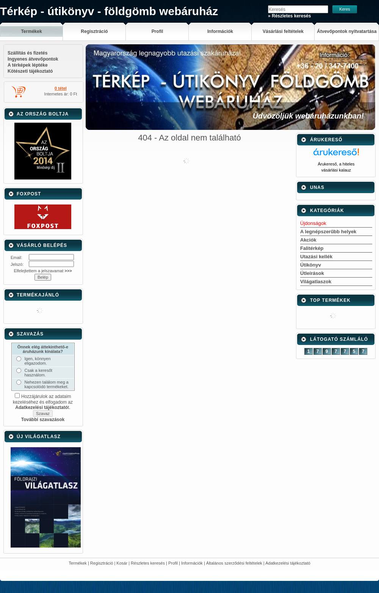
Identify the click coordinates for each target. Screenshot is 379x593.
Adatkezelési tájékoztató (287, 563)
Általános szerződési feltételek (234, 563)
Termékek (78, 563)
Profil (173, 563)
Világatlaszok (315, 281)
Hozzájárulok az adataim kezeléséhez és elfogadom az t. (43, 402)
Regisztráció (101, 563)
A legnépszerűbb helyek (328, 231)
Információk (192, 563)
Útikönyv (310, 265)
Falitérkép (311, 248)
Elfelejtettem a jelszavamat (43, 270)
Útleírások (312, 273)
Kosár (121, 563)
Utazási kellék (316, 256)
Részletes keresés (148, 563)
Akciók (308, 240)
